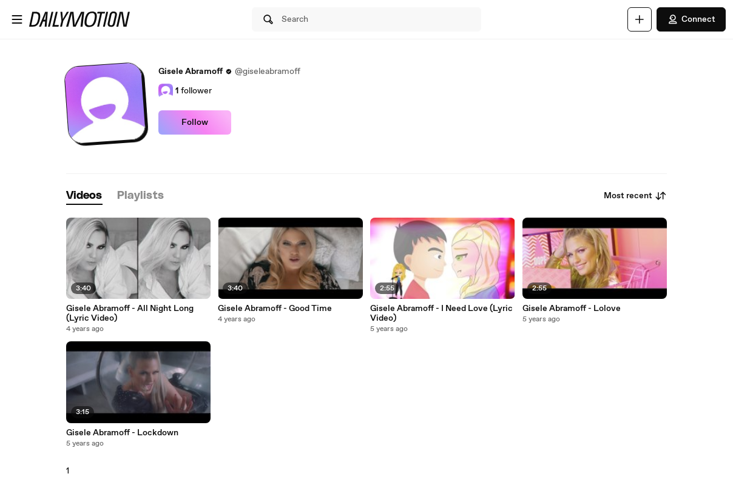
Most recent (635, 196)
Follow (194, 122)
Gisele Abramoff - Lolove (571, 308)
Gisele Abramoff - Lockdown (122, 433)
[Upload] (639, 19)
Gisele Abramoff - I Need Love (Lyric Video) (441, 313)
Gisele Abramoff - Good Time (275, 308)
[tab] (84, 196)
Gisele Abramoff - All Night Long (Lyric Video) (130, 313)
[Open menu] (17, 19)
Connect (691, 19)
